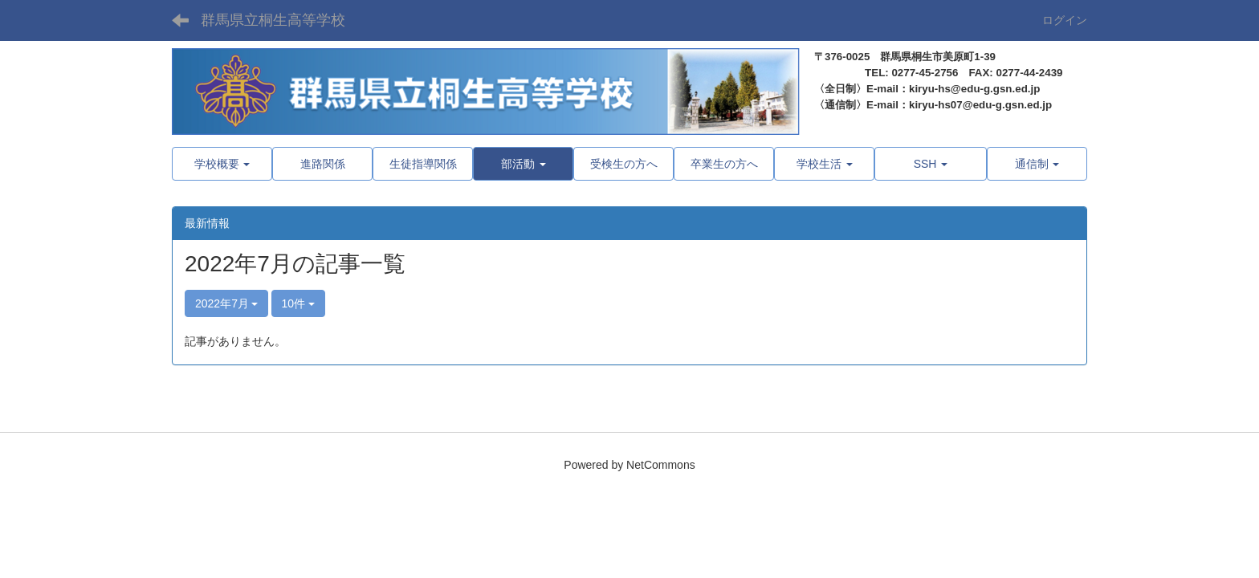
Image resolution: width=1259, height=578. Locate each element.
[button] (523, 164)
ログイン (1064, 20)
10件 (298, 303)
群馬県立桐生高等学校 (273, 20)
